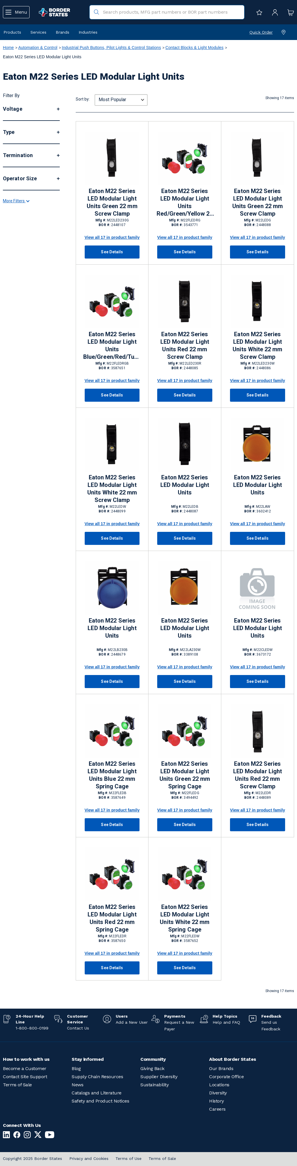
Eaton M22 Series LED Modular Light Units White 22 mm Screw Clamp (257, 345)
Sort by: (83, 99)
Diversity (218, 1093)
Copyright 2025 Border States (32, 1158)
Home (8, 47)
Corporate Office (226, 1076)
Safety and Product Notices (100, 1101)
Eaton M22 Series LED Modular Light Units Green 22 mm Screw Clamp (112, 202)
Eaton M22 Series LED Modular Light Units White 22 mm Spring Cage (184, 918)
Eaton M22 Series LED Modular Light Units (184, 485)
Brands (62, 32)
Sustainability (154, 1084)
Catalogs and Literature (97, 1093)
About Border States (232, 1059)
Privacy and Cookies (89, 1158)
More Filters (16, 293)
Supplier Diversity (158, 1076)
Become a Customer (24, 1068)
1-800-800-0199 (32, 1028)
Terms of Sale (17, 1084)
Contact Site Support (25, 1076)
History (216, 1101)
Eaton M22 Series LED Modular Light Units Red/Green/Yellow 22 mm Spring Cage (185, 203)
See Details (112, 252)
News (77, 1084)
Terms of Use (128, 1158)
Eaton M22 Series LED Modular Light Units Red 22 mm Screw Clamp (184, 345)
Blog (76, 1068)
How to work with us (26, 1059)
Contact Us (78, 1028)
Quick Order (261, 32)
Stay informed (88, 1059)
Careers (217, 1109)
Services (38, 32)
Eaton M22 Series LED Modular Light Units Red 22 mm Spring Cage (112, 918)
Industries (88, 32)
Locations (219, 1084)
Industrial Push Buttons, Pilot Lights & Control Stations (111, 47)
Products (12, 32)
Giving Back (152, 1068)
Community (153, 1059)
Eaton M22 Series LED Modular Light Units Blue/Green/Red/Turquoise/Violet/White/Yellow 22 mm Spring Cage (112, 346)
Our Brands (221, 1068)
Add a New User (132, 1022)
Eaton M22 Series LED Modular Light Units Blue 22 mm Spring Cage (112, 775)
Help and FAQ (226, 1022)
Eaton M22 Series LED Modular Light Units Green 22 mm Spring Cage (185, 775)
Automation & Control (37, 47)
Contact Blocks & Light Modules (194, 47)
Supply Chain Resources (97, 1076)
